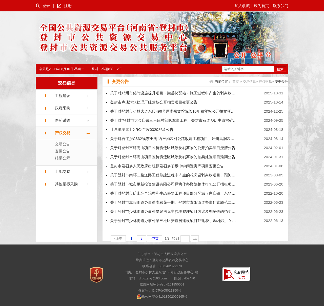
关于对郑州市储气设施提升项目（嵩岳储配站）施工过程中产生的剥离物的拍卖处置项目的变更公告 (193, 93)
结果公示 (62, 158)
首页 (235, 82)
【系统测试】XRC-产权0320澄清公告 (141, 129)
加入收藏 (242, 6)
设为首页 (261, 6)
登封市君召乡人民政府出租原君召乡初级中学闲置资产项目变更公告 (167, 166)
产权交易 (62, 133)
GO (195, 238)
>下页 (155, 238)
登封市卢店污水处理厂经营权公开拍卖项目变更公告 (153, 102)
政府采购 (62, 108)
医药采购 (62, 120)
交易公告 (62, 144)
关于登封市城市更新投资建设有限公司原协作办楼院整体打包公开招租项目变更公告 (180, 184)
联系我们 (280, 6)
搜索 (280, 69)
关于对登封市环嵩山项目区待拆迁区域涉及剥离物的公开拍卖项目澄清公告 (172, 148)
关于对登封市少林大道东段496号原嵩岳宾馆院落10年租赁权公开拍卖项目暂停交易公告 (183, 111)
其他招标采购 (66, 184)
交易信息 (66, 82)
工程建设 (62, 95)
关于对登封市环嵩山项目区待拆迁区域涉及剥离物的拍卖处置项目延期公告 (172, 157)
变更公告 (62, 151)
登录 (46, 6)
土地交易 (62, 171)
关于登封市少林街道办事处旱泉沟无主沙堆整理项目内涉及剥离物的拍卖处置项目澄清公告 (186, 211)
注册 (68, 6)
